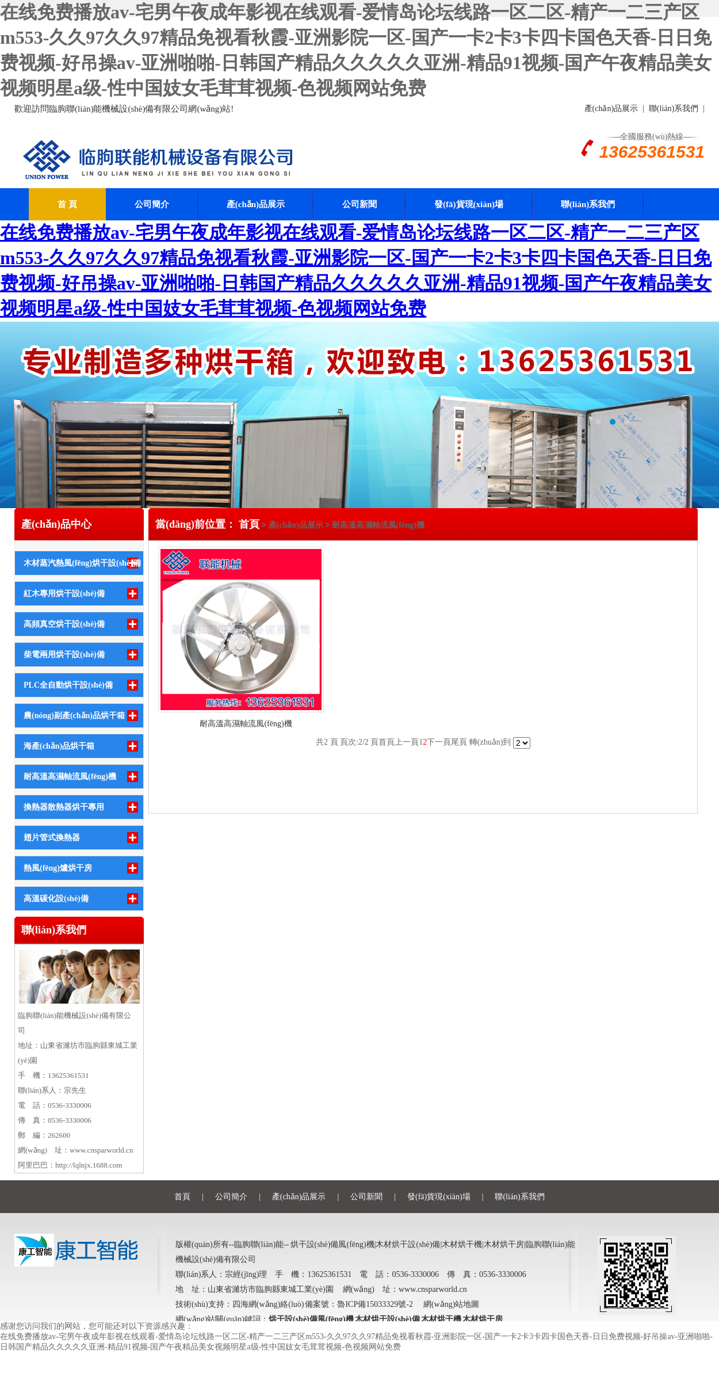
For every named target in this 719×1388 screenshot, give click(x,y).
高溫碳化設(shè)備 (56, 898)
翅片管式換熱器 (52, 837)
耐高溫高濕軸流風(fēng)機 (70, 776)
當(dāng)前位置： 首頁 (208, 524)
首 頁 (67, 204)
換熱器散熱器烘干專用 (64, 807)
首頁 (386, 742)
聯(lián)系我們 (673, 108)
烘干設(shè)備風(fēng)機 (311, 1319)
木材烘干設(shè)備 (387, 1319)
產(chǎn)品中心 (56, 524)
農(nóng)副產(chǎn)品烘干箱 (74, 715)
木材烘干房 (482, 1319)
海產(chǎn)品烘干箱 (59, 746)
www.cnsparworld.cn (101, 1150)
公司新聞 (359, 204)
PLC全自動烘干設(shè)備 (68, 685)
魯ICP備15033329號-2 (374, 1304)
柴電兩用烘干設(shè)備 (64, 654)
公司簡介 (152, 204)
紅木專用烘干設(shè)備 (64, 593)
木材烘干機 (441, 1319)
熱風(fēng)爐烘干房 (58, 868)
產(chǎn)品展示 (611, 108)
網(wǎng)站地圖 (451, 1304)
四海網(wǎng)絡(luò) (268, 1304)
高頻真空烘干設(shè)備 (64, 624)
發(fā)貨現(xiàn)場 (468, 204)
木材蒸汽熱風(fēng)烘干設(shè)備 (82, 563)
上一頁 (407, 742)
